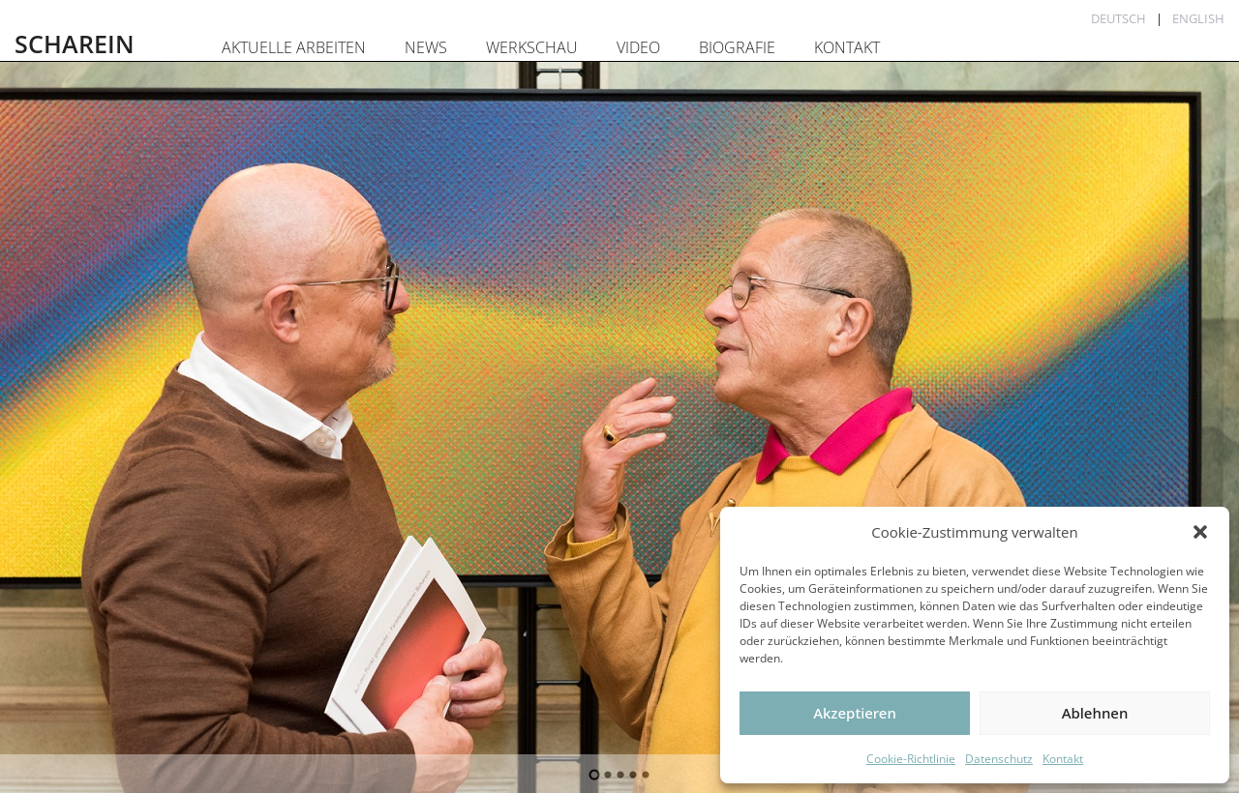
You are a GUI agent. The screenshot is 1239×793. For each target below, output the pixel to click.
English (1198, 18)
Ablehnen (1095, 712)
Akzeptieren (854, 712)
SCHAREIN (75, 43)
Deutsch (1118, 18)
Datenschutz (999, 758)
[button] (1200, 532)
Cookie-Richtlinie (910, 758)
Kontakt (1063, 758)
